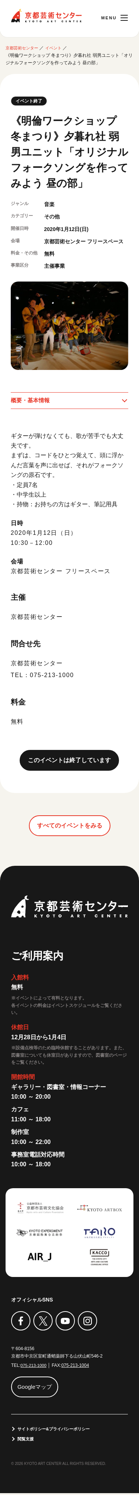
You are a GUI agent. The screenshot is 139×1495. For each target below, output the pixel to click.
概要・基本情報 (31, 401)
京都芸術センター (46, 15)
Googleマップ (36, 1388)
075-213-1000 (34, 1366)
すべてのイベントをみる (69, 826)
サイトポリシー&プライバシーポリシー (57, 1430)
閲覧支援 (27, 1440)
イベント (57, 48)
